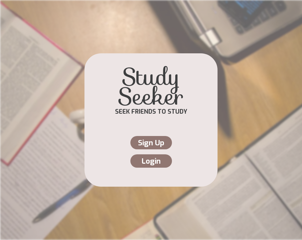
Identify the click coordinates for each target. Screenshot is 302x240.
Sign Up (151, 143)
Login (151, 161)
